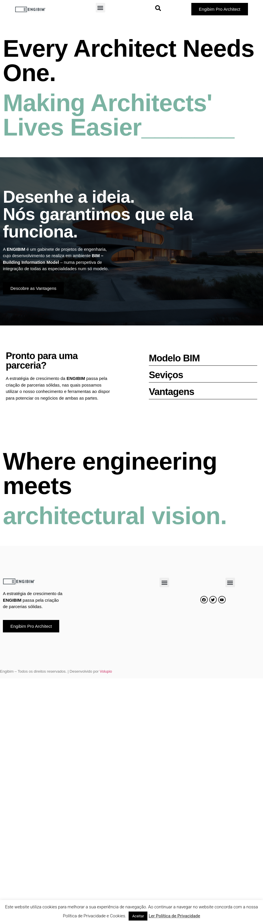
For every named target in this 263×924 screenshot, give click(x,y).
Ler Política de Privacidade (174, 915)
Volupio (106, 671)
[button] (100, 7)
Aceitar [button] (138, 916)
